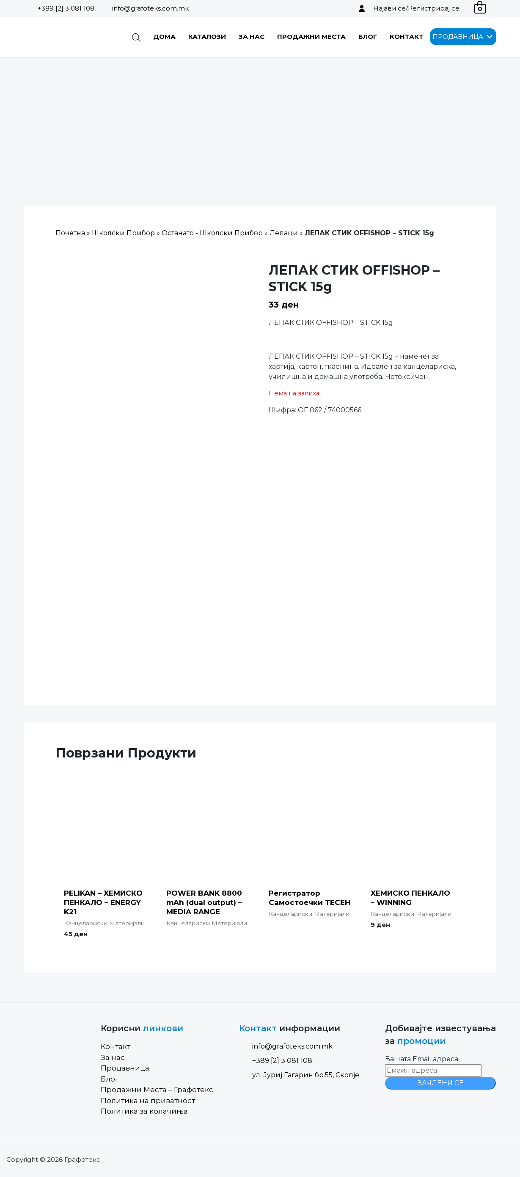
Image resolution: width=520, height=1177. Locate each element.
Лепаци (284, 233)
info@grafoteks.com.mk (150, 8)
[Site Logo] (67, 36)
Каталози (207, 37)
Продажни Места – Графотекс (157, 1089)
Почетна (70, 233)
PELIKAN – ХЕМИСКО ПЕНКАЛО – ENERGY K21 (103, 902)
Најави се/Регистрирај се (416, 8)
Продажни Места (311, 37)
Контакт (407, 37)
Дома (164, 37)
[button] (457, 36)
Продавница (125, 1068)
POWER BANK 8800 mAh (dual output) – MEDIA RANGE (204, 902)
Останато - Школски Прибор (212, 233)
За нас (251, 37)
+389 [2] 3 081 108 (66, 8)
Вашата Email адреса (421, 1059)
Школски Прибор (123, 233)
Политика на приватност (148, 1100)
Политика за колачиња (144, 1111)
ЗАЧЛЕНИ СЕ (441, 1083)
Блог (367, 37)
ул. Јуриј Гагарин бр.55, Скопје (299, 1075)
